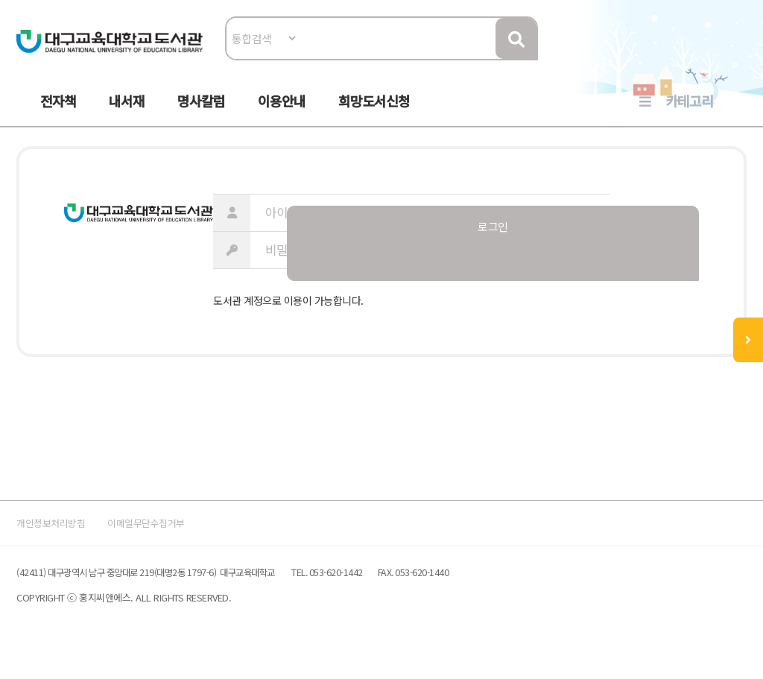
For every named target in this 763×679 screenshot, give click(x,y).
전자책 (58, 112)
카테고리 (689, 112)
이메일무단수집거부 (191, 534)
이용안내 (281, 112)
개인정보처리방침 (70, 534)
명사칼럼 (201, 112)
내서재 (127, 112)
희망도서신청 (374, 112)
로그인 (734, 57)
